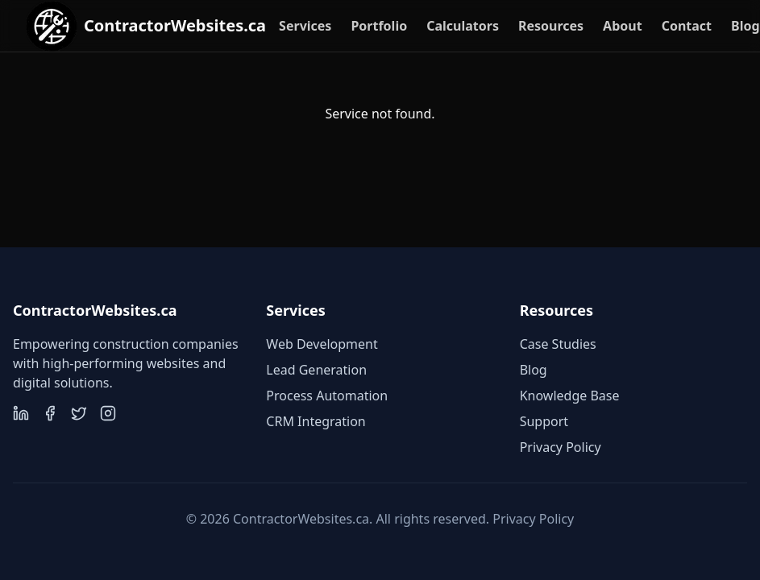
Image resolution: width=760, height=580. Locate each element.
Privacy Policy (560, 447)
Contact (687, 26)
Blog (745, 26)
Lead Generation (316, 370)
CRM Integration (315, 421)
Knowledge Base (570, 395)
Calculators (462, 26)
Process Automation (327, 395)
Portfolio (379, 26)
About (622, 26)
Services (305, 26)
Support (544, 421)
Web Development (321, 344)
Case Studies (558, 344)
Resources (550, 26)
